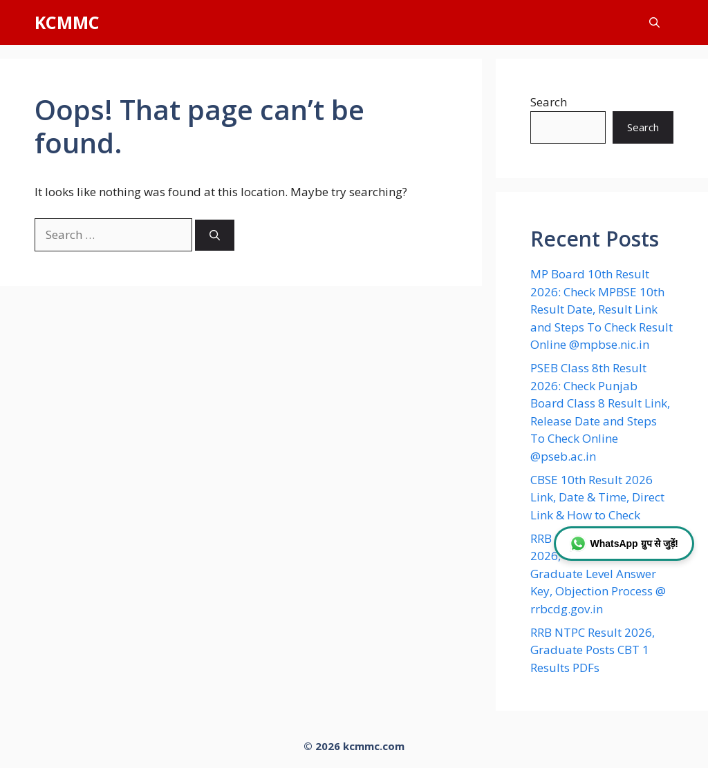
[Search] (214, 235)
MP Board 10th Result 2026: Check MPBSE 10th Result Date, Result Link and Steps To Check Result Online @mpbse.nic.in (601, 309)
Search (548, 102)
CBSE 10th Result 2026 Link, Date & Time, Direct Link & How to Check (597, 497)
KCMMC (67, 22)
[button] (654, 22)
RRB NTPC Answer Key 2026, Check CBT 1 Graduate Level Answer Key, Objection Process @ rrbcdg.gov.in (598, 573)
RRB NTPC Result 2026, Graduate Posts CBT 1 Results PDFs (592, 649)
